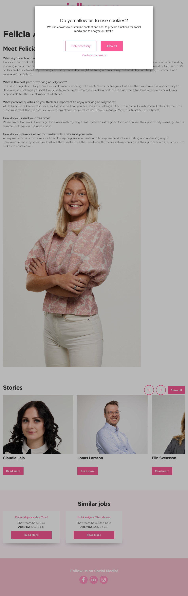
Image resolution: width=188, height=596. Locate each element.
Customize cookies (94, 55)
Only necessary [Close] (80, 46)
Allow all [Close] (112, 46)
